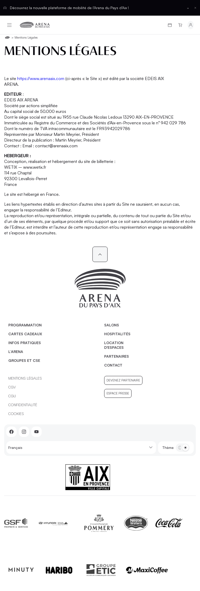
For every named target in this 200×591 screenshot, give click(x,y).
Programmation (25, 325)
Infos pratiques (24, 342)
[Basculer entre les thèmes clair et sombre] (183, 447)
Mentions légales (25, 378)
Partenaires (116, 356)
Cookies (16, 413)
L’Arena (15, 351)
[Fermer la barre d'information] (195, 8)
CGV (12, 387)
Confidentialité (22, 405)
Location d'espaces (114, 345)
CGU (12, 396)
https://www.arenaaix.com (40, 78)
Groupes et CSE (24, 360)
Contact (113, 365)
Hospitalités (117, 334)
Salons (111, 325)
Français (81, 447)
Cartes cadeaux (25, 334)
